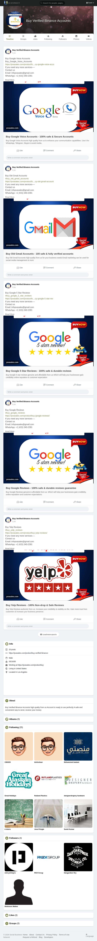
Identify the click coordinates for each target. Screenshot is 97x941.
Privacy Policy (51, 935)
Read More (9, 80)
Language (90, 935)
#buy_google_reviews (15, 413)
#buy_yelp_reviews (13, 530)
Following (14, 727)
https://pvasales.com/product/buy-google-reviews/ (27, 416)
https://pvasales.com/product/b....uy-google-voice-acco (29, 64)
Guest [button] (90, 3)
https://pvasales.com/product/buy (31, 665)
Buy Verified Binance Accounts (48, 21)
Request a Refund (30, 937)
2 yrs (14, 53)
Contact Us (40, 935)
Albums (13, 719)
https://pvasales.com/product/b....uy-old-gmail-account (29, 181)
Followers (14, 838)
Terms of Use (64, 935)
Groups (13, 923)
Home (25, 935)
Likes (12, 915)
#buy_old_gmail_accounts (17, 179)
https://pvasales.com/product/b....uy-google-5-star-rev (29, 299)
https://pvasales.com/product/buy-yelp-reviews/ (26, 533)
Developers (48, 937)
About (31, 935)
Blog (40, 937)
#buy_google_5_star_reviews (18, 296)
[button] (52, 3)
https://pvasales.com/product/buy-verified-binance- (28, 653)
